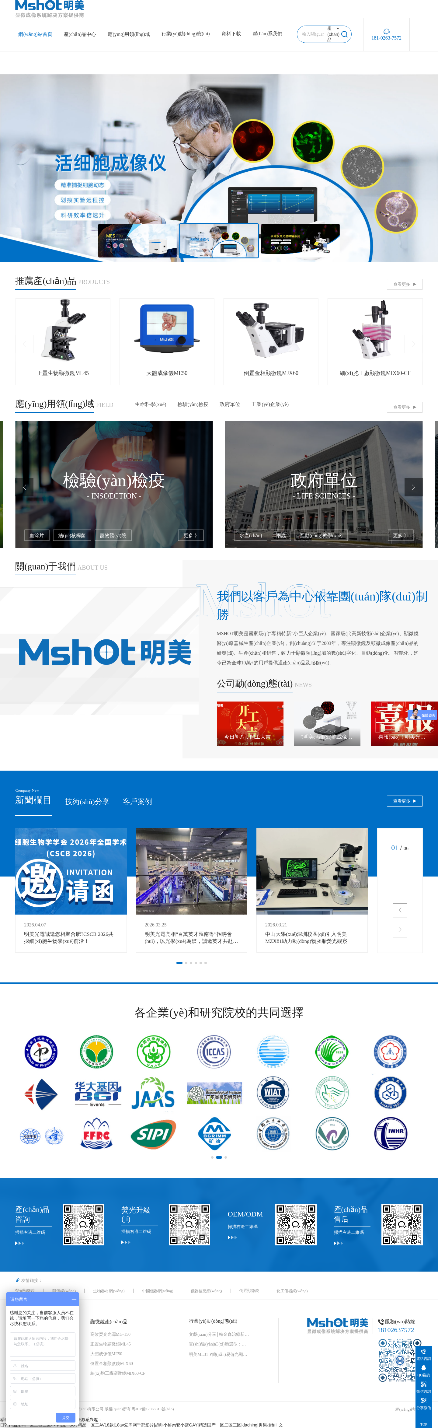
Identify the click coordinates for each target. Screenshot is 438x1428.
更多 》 (191, 535)
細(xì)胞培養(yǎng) (121, 535)
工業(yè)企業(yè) (270, 404)
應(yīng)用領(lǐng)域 (129, 34)
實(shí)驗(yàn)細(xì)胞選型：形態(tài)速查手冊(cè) (219, 1344)
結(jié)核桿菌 (282, 535)
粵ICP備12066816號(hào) (153, 1409)
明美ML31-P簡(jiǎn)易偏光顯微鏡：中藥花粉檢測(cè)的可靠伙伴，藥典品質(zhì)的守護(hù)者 (219, 1354)
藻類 (34, 535)
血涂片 (246, 535)
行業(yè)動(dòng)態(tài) (186, 33)
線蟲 (82, 535)
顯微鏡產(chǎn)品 (109, 1321)
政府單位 (230, 404)
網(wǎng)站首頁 (35, 34)
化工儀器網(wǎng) (292, 1291)
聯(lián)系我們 (267, 33)
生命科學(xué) (150, 404)
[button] (24, 344)
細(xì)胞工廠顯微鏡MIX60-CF (117, 1373)
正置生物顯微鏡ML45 (110, 1344)
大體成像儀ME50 (106, 1354)
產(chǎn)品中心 (80, 34)
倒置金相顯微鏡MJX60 (111, 1363)
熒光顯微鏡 (25, 1290)
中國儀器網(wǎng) (157, 1291)
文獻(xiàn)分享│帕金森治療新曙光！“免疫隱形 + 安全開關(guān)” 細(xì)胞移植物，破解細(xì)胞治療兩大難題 (219, 1334)
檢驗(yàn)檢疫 (193, 404)
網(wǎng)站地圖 (409, 1409)
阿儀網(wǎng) (64, 1291)
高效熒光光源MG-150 (110, 1334)
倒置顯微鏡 (249, 1290)
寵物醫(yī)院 (323, 535)
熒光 (58, 535)
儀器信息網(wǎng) (206, 1291)
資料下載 (231, 33)
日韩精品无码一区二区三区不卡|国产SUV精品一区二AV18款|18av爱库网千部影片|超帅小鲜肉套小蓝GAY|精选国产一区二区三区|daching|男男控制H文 (141, 1425)
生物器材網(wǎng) (108, 1291)
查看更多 (401, 284)
